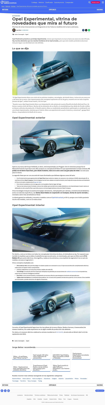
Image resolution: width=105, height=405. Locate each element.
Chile (34, 399)
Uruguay (70, 399)
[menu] (102, 2)
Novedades (83, 378)
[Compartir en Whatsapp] (89, 30)
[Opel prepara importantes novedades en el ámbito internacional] (81, 354)
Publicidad (66, 395)
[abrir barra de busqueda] (89, 2)
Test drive (23, 381)
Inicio (2, 6)
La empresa (20, 395)
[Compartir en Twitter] (86, 30)
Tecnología (15, 381)
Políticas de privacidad (52, 395)
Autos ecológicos (37, 378)
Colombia (39, 399)
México (60, 399)
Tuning (40, 381)
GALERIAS (100, 9)
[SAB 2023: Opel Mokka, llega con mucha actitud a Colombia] (61, 354)
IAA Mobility (60, 332)
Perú (64, 399)
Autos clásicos (27, 378)
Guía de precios (59, 2)
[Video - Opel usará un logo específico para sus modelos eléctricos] (21, 366)
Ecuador (46, 399)
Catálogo (34, 2)
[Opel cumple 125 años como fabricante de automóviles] (41, 354)
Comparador (69, 2)
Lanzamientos (69, 378)
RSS (87, 395)
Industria (60, 378)
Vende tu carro (95, 2)
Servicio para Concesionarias (77, 395)
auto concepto (19, 34)
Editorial (8, 6)
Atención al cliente (28, 395)
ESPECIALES (52, 9)
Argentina (29, 399)
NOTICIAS (5, 9)
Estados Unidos (53, 399)
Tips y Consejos (31, 381)
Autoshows (16, 16)
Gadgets (54, 378)
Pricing (61, 395)
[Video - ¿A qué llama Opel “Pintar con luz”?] (21, 354)
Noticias (41, 2)
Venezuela (75, 399)
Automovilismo (16, 378)
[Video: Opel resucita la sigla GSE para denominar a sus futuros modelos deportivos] (61, 366)
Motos (77, 378)
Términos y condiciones (40, 395)
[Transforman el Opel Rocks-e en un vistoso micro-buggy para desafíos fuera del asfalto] (41, 366)
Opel (26, 34)
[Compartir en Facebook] (83, 30)
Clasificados (49, 2)
